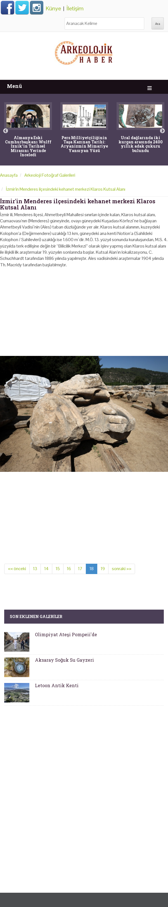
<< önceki (17, 569)
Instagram (36, 7)
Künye (53, 8)
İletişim (75, 8)
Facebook (7, 7)
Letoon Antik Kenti (57, 685)
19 (103, 569)
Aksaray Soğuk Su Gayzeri (64, 660)
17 (80, 569)
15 (58, 569)
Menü (14, 86)
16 (69, 569)
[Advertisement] (84, 310)
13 (35, 569)
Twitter (22, 7)
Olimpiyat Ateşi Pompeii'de (66, 634)
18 (91, 569)
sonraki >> (121, 569)
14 (46, 569)
